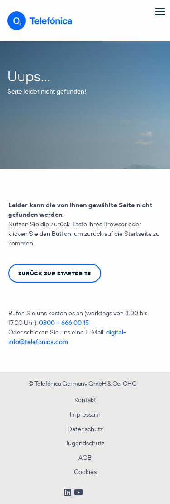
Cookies (85, 472)
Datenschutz (85, 429)
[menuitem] (85, 383)
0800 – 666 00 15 (64, 323)
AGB (85, 458)
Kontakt (85, 400)
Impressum (85, 414)
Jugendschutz (85, 443)
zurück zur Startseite (54, 273)
